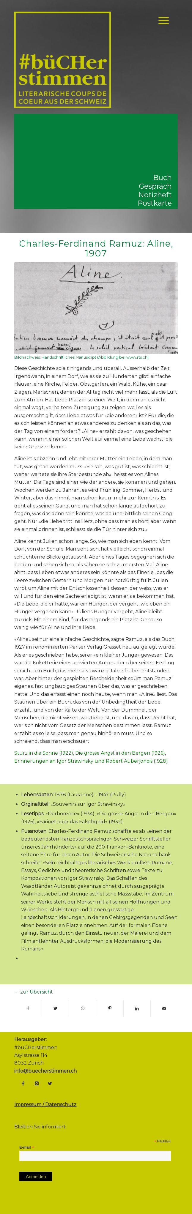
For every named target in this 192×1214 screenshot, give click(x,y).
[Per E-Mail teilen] (164, 1008)
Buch (162, 177)
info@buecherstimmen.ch (45, 1071)
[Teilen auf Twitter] (55, 1008)
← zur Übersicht (33, 992)
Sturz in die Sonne (36, 753)
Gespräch (155, 186)
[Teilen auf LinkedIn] (137, 1008)
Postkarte (155, 203)
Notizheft (155, 194)
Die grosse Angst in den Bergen (112, 753)
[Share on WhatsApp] (82, 1008)
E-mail (26, 1147)
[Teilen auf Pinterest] (109, 1008)
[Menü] (160, 20)
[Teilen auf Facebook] (28, 1008)
